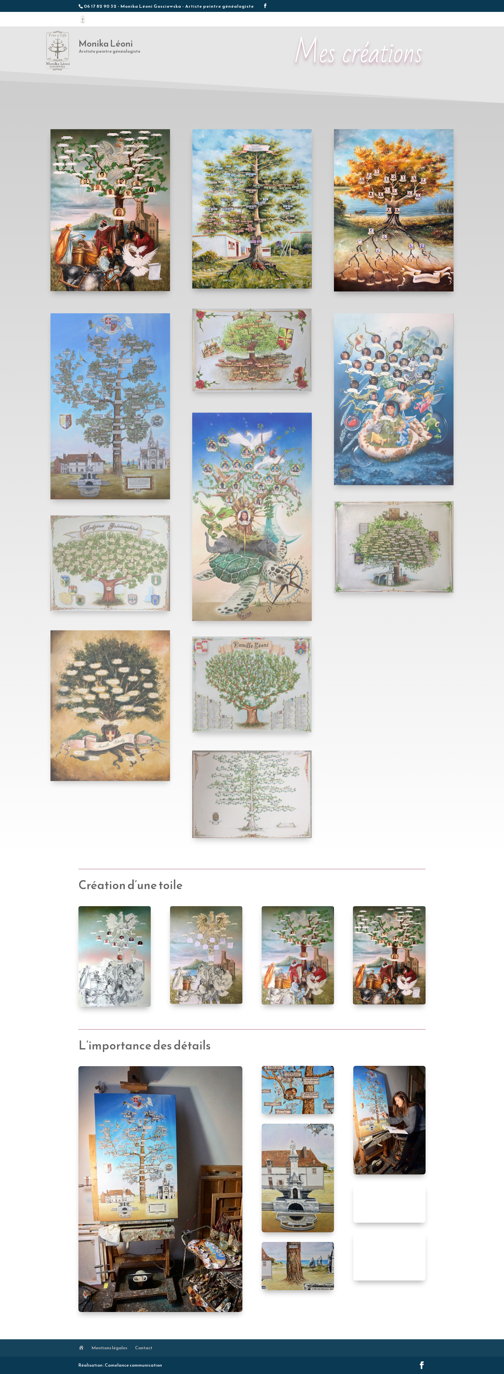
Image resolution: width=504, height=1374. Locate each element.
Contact (411, 20)
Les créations (304, 20)
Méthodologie (339, 20)
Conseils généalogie (378, 20)
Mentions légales (109, 1347)
